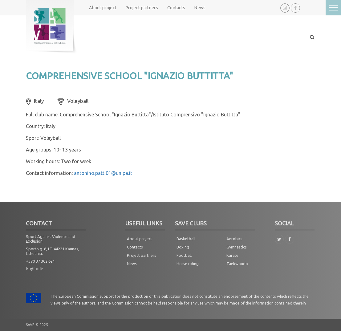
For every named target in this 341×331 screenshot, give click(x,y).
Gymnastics (236, 247)
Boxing (183, 247)
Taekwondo (237, 263)
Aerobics (234, 238)
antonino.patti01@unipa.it (103, 173)
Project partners (142, 7)
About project (102, 7)
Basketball (186, 238)
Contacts (176, 7)
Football (184, 255)
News (199, 7)
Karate (232, 255)
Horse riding (188, 263)
